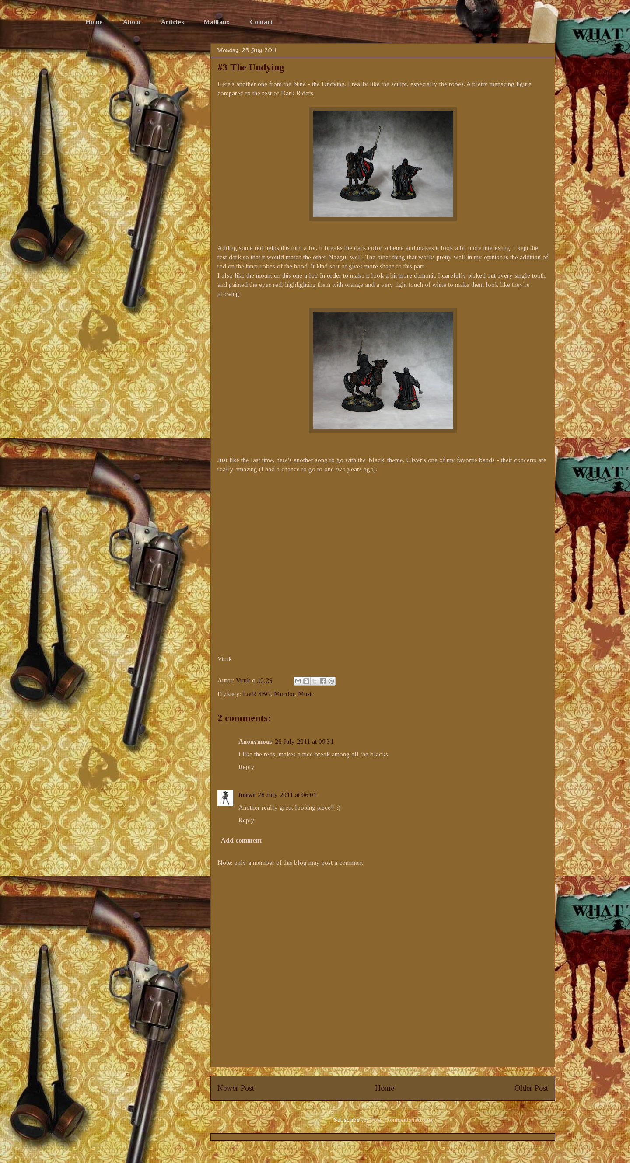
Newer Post (235, 1088)
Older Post (531, 1088)
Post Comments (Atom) (401, 1119)
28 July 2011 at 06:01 (287, 794)
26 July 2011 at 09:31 (304, 741)
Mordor (284, 693)
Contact (261, 21)
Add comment (241, 840)
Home (94, 21)
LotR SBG (256, 693)
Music (306, 693)
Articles (172, 21)
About (132, 21)
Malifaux (217, 21)
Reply (246, 766)
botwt (246, 794)
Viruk (244, 680)
